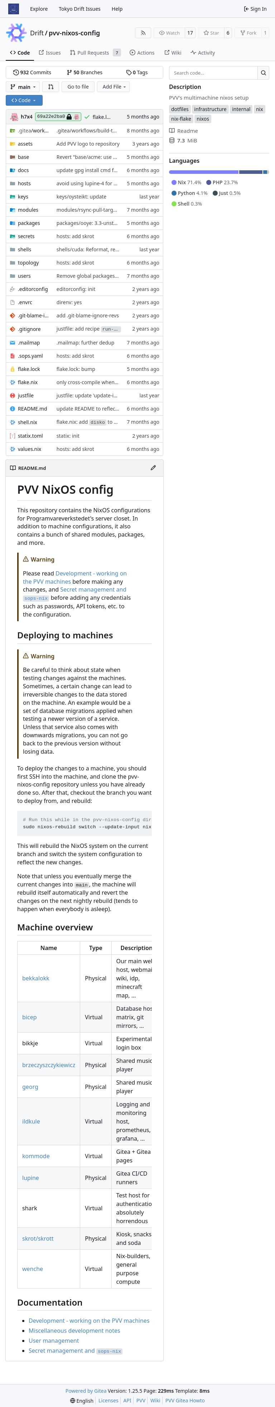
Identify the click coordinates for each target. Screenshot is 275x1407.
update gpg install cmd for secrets (97, 170)
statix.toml (30, 435)
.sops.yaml (30, 355)
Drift (37, 32)
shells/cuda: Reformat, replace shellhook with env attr (120, 249)
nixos (203, 118)
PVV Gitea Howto (185, 1400)
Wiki (155, 1400)
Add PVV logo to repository (88, 143)
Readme (183, 130)
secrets (26, 236)
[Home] (14, 8)
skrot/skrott (38, 1238)
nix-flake (181, 118)
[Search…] (263, 73)
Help (117, 8)
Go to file (77, 86)
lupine (30, 1178)
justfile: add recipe (89, 328)
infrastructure (210, 109)
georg (30, 1087)
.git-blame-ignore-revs (33, 315)
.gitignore (29, 329)
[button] (50, 86)
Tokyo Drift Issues (80, 8)
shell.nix (27, 422)
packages (29, 223)
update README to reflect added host (101, 408)
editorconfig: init (76, 289)
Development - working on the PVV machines (89, 1321)
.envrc (25, 302)
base (23, 157)
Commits (32, 72)
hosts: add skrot (75, 236)
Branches (84, 72)
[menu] (81, 1400)
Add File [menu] (115, 86)
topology (28, 262)
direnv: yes (69, 302)
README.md (32, 408)
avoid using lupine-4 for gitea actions (100, 183)
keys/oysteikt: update (81, 196)
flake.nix (28, 382)
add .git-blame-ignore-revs (88, 315)
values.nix (29, 449)
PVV (140, 1400)
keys (23, 196)
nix (259, 109)
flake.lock (29, 369)
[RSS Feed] (143, 32)
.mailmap (29, 342)
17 (190, 32)
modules (28, 209)
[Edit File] (153, 468)
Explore (39, 8)
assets (25, 143)
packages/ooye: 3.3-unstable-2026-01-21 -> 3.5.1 (113, 223)
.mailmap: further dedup (86, 342)
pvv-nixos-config (74, 32)
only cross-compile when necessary (98, 382)
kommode (36, 1156)
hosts (24, 183)
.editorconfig (33, 289)
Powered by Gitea (86, 1390)
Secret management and (75, 1351)
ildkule (31, 1121)
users (24, 275)
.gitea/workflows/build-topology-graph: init (107, 130)
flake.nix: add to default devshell (104, 421)
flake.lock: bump (76, 369)
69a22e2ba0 (58, 116)
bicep (29, 1017)
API (127, 1400)
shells (24, 249)
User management (54, 1341)
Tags (137, 72)
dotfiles (180, 109)
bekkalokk (35, 978)
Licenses (108, 1400)
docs (23, 170)
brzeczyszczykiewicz (48, 1065)
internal (241, 109)
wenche (32, 1269)
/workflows (33, 130)
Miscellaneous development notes (74, 1331)
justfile (26, 395)
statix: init (68, 435)
